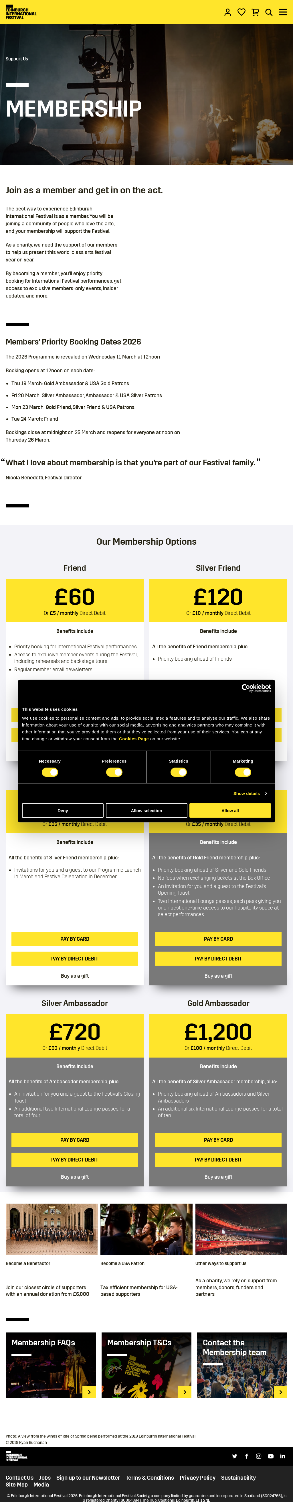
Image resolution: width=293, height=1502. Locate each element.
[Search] (269, 12)
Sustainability (238, 1477)
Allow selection (146, 810)
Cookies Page (134, 738)
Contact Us (19, 1477)
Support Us (17, 59)
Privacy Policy (197, 1477)
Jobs (45, 1477)
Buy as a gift (75, 976)
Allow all (230, 810)
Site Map (17, 1484)
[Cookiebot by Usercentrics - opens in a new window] (246, 688)
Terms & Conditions (150, 1477)
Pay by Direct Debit (74, 959)
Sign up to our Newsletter (88, 1477)
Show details (246, 793)
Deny (63, 810)
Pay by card (74, 939)
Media (41, 1484)
